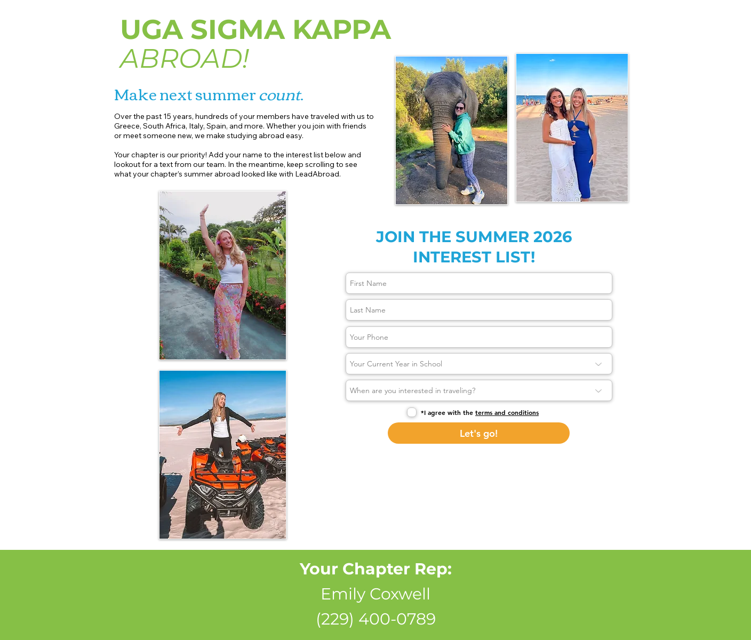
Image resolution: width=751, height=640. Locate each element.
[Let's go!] (479, 433)
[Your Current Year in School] (479, 363)
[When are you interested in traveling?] (479, 390)
